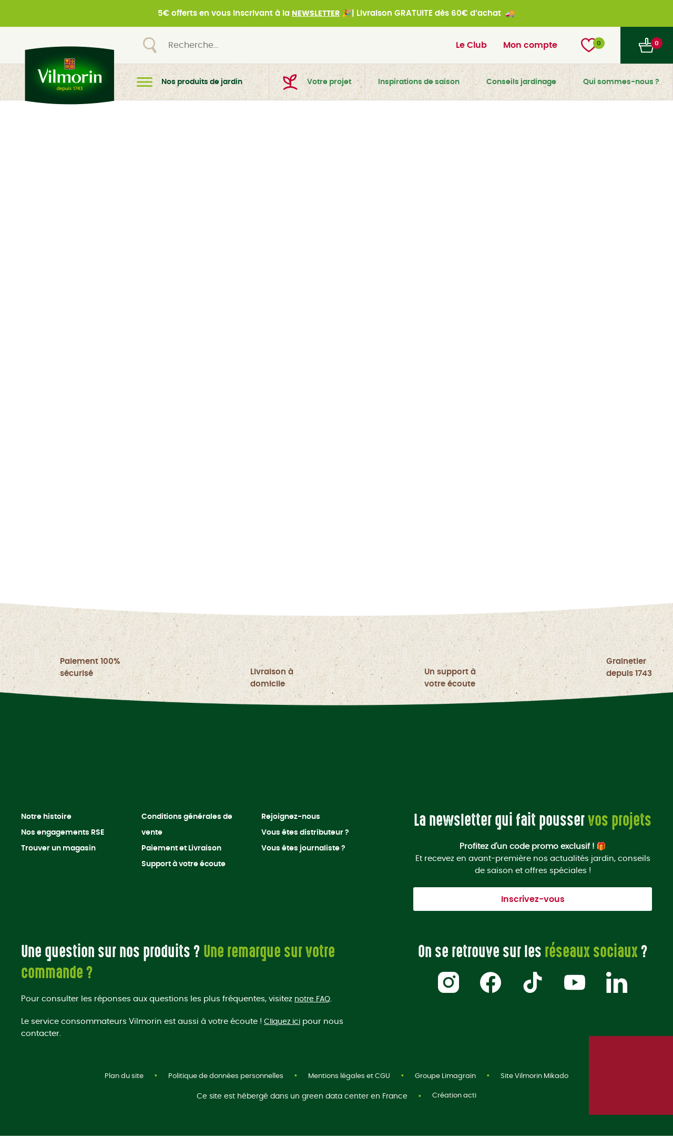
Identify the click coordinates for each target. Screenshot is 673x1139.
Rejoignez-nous (290, 818)
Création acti (454, 1099)
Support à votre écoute (183, 865)
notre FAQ (313, 1000)
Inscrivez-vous (533, 901)
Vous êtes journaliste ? (303, 850)
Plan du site (112, 1078)
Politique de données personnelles (220, 1078)
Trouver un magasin (58, 850)
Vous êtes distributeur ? (305, 834)
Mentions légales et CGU (351, 1078)
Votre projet (316, 82)
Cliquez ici (284, 1023)
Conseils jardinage (521, 82)
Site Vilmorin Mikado (546, 1078)
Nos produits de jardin (189, 82)
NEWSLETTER (316, 13)
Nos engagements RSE (62, 834)
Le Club (471, 45)
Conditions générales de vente (186, 826)
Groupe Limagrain (453, 1078)
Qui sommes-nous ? (621, 82)
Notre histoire (46, 818)
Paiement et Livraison (181, 850)
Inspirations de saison (419, 82)
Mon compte (530, 45)
